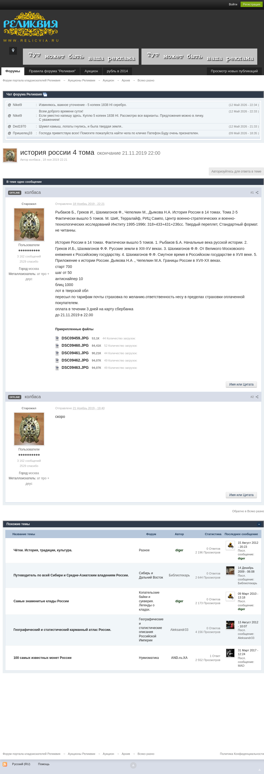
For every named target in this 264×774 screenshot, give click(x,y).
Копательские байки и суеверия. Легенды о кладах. (149, 601)
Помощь (44, 764)
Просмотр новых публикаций (234, 71)
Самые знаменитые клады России (41, 601)
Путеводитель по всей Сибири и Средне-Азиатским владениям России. (71, 575)
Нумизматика (149, 658)
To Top (259, 769)
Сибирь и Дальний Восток (151, 575)
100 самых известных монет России (42, 658)
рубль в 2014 (117, 71)
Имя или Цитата (241, 384)
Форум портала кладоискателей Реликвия (31, 753)
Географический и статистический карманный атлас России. (62, 630)
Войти (233, 4)
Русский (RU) (21, 764)
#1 (255, 192)
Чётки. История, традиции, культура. (42, 550)
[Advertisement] (132, 711)
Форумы (12, 71)
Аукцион (91, 71)
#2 (255, 396)
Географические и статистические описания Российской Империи (151, 629)
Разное (144, 550)
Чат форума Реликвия (24, 94)
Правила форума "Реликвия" (52, 71)
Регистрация (251, 4)
